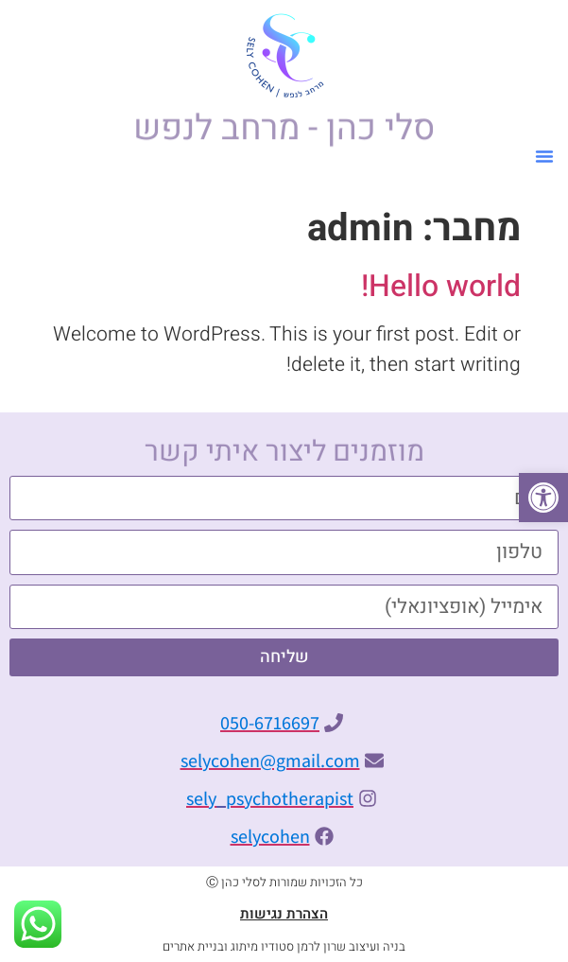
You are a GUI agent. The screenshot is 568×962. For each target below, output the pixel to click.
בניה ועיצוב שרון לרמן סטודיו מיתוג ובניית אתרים (284, 946)
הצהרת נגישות (284, 913)
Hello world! (441, 286)
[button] (543, 497)
